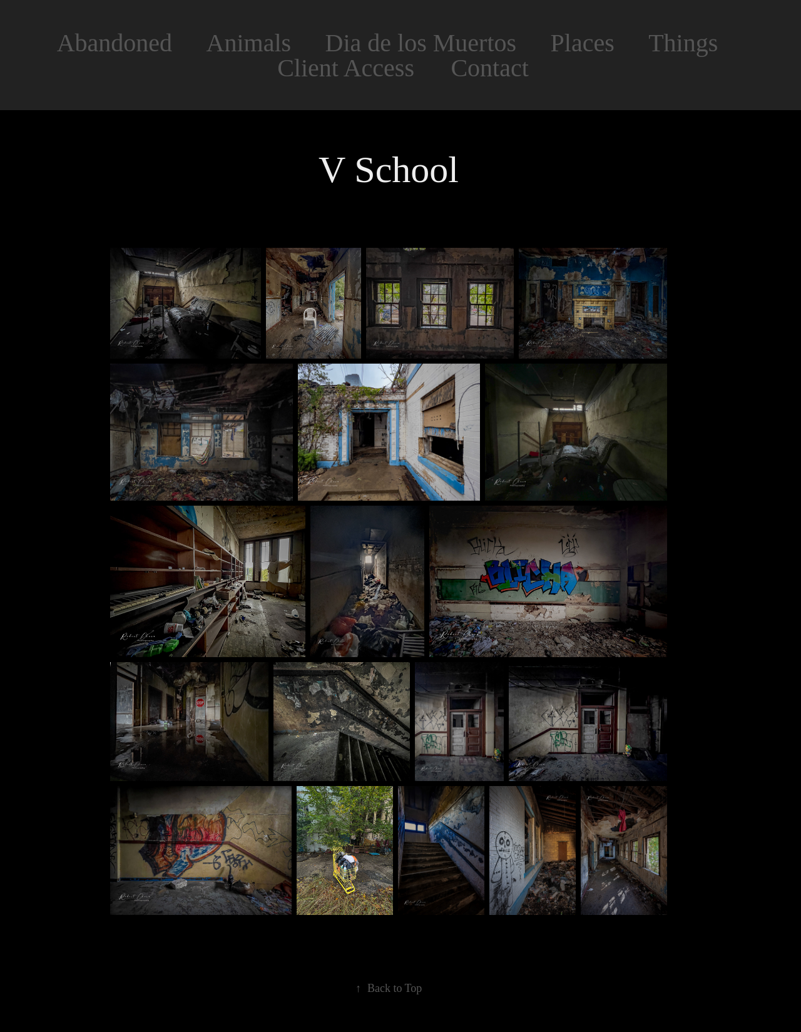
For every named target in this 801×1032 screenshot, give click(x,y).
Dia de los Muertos (421, 43)
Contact (489, 68)
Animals (249, 43)
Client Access (345, 68)
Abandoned (114, 43)
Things (683, 43)
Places (583, 43)
